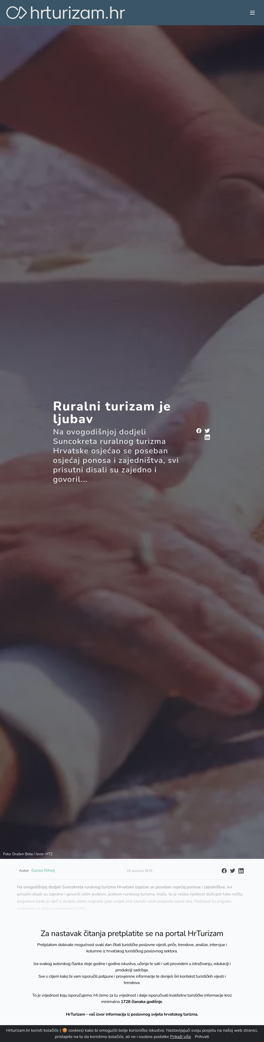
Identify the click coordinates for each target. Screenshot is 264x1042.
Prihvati (202, 1037)
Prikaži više (180, 1037)
